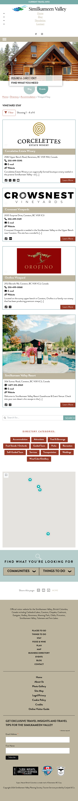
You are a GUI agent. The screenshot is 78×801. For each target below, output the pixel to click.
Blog (40, 17)
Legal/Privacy (39, 695)
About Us (39, 682)
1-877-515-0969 (15, 385)
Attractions (39, 439)
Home (40, 13)
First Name (10, 746)
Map (39, 650)
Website (11, 168)
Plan (39, 646)
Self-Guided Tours (15, 452)
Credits (39, 705)
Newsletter (40, 20)
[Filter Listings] (9, 113)
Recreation (67, 446)
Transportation (49, 452)
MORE (55, 591)
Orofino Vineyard (15, 278)
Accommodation (28, 97)
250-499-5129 (15, 219)
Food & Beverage (57, 439)
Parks (53, 446)
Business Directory (39, 653)
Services (33, 452)
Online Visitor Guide (39, 709)
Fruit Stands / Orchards (16, 446)
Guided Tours (39, 446)
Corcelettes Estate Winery (20, 151)
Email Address (12, 734)
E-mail (11, 164)
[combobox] (33, 417)
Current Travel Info (39, 2)
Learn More (68, 180)
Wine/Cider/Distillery (39, 459)
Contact (40, 24)
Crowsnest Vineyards (17, 209)
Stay (39, 638)
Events (42, 89)
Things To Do (39, 635)
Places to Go (39, 631)
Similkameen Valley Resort (20, 375)
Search (4, 31)
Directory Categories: (39, 432)
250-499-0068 (15, 287)
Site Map (39, 691)
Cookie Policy (39, 700)
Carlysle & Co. (69, 788)
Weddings (66, 452)
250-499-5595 (15, 161)
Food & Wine (39, 642)
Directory (14, 97)
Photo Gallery (39, 686)
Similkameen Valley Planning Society (29, 788)
